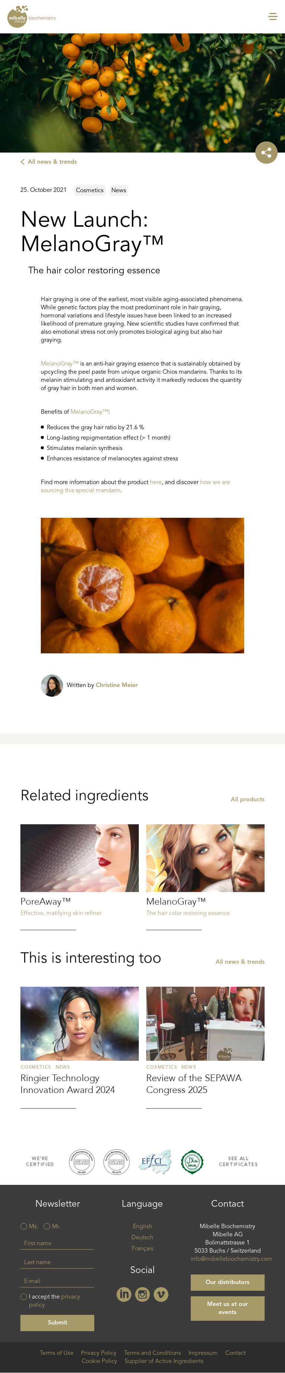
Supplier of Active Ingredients (164, 1361)
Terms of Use (56, 1353)
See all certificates (238, 1161)
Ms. (33, 1227)
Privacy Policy (99, 1353)
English (142, 1227)
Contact (235, 1353)
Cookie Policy (99, 1361)
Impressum (203, 1353)
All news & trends (52, 162)
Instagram (142, 1294)
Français (142, 1249)
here (156, 483)
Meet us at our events (227, 1309)
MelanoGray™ (60, 364)
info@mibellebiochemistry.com (231, 1259)
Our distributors (227, 1283)
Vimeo (161, 1294)
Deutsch (142, 1238)
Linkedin (124, 1294)
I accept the (54, 1301)
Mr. (56, 1227)
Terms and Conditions (152, 1353)
